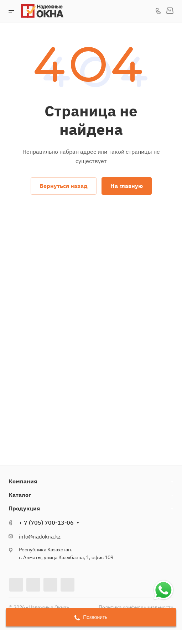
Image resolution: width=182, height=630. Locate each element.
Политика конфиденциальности (136, 607)
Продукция (24, 508)
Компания (23, 481)
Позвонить (90, 617)
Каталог (20, 494)
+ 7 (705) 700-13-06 (46, 522)
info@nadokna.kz (40, 536)
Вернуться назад (64, 185)
